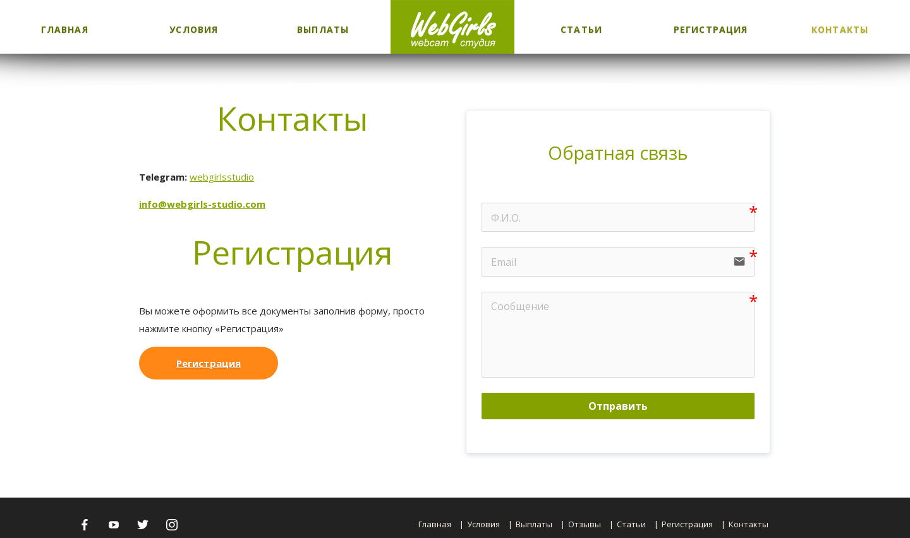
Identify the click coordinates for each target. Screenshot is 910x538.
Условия (193, 29)
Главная (64, 29)
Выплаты (323, 29)
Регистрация (711, 29)
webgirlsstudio (222, 176)
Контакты (839, 29)
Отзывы (584, 524)
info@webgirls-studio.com (202, 204)
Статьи (581, 29)
